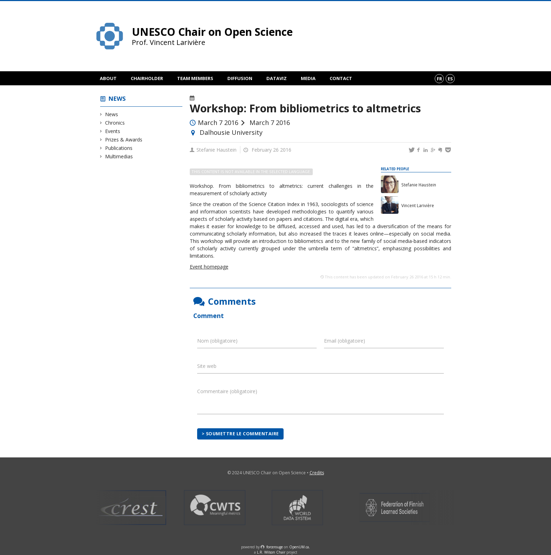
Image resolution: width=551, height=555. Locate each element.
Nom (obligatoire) (217, 340)
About (108, 78)
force (274, 546)
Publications (118, 148)
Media (308, 78)
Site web (206, 366)
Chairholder (147, 78)
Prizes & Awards (123, 139)
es (450, 78)
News (117, 98)
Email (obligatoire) (344, 340)
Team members (195, 78)
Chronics (115, 122)
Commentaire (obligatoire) (227, 391)
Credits (317, 473)
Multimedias (119, 156)
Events (112, 131)
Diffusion (239, 78)
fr (439, 78)
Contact (341, 78)
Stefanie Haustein (216, 149)
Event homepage (209, 266)
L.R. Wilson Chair (271, 552)
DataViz (276, 78)
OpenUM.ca (299, 546)
